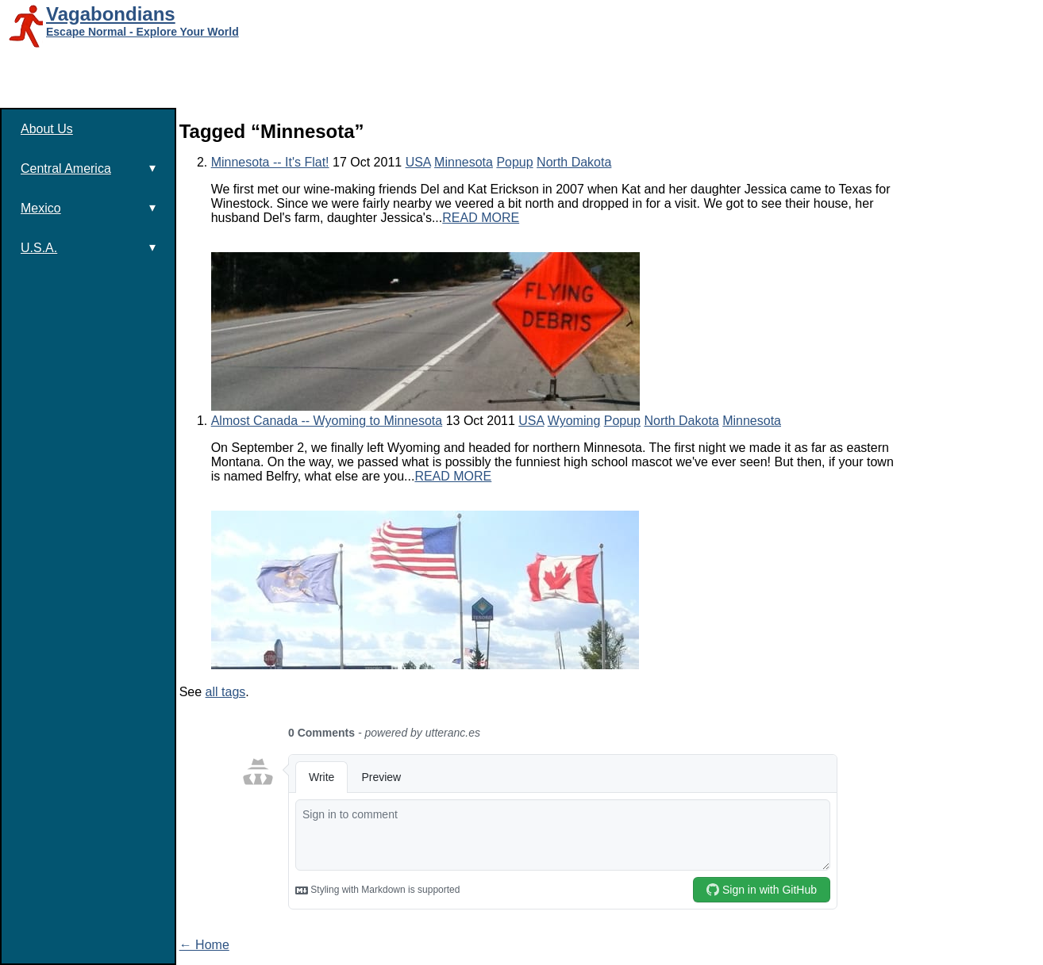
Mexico (88, 208)
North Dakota (574, 162)
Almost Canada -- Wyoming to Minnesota (327, 420)
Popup (514, 162)
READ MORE (480, 217)
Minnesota (463, 162)
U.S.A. (88, 247)
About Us (47, 129)
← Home (204, 945)
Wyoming (574, 420)
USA (418, 162)
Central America (88, 168)
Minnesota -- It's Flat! (270, 162)
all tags (226, 692)
